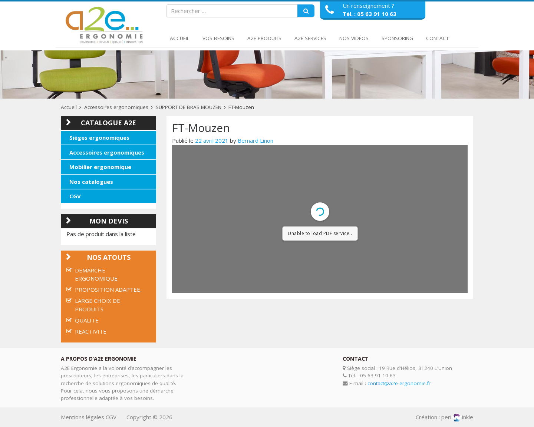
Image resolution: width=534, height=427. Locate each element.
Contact (437, 38)
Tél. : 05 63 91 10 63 (369, 13)
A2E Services (310, 38)
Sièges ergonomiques (99, 137)
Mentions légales (82, 417)
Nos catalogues (91, 181)
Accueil (179, 38)
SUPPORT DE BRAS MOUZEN (188, 107)
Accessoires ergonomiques (116, 107)
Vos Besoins (218, 38)
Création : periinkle (444, 417)
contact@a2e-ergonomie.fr (399, 383)
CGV (75, 196)
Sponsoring (397, 38)
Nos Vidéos (354, 38)
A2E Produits (264, 38)
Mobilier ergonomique (100, 167)
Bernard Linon (255, 140)
